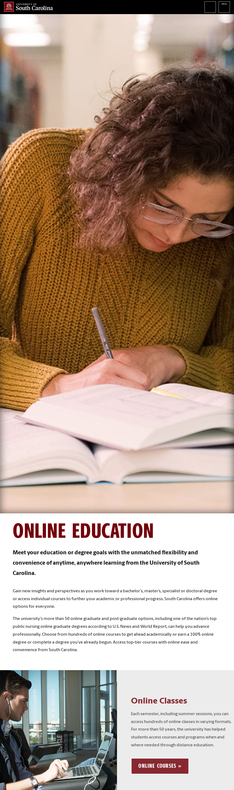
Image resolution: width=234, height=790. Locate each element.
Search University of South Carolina (210, 7)
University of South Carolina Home (28, 6)
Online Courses (164, 765)
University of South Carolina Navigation (224, 7)
